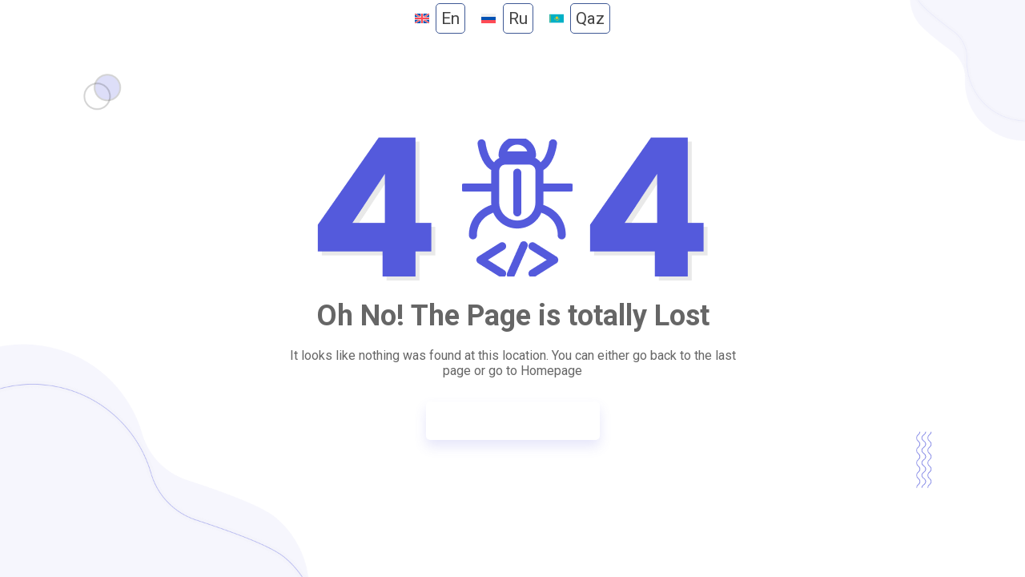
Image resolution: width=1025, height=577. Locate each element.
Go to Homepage (504, 420)
